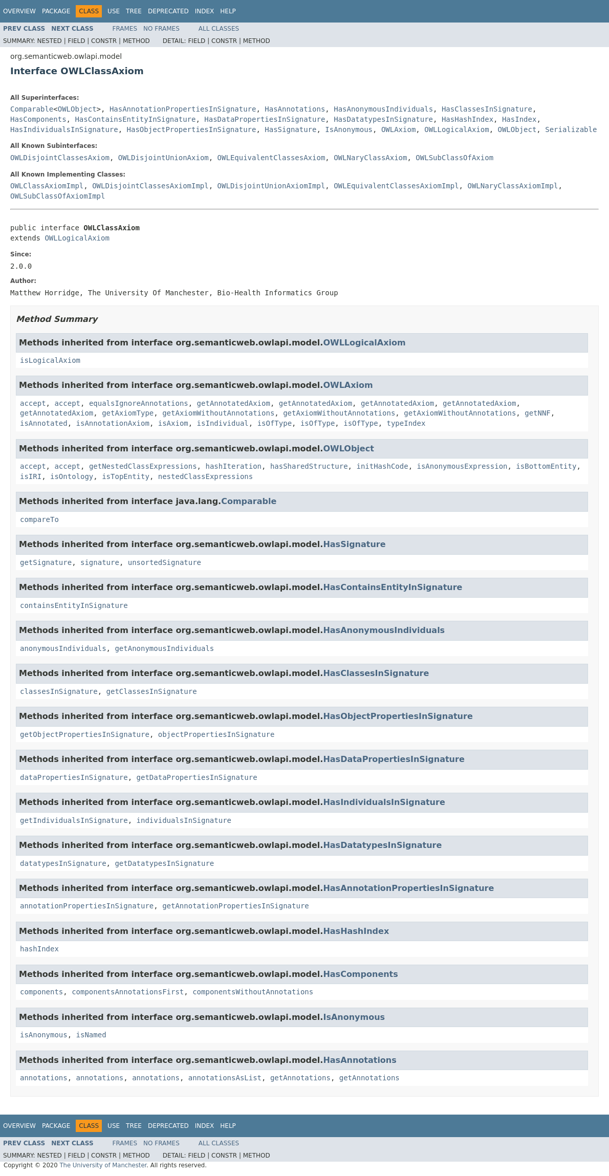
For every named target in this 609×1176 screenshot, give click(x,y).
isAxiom (173, 423)
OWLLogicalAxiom (456, 129)
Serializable (571, 129)
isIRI (30, 476)
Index (204, 11)
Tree (134, 11)
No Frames (161, 28)
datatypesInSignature (63, 863)
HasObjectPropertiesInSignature (191, 129)
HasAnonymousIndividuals (383, 109)
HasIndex (519, 119)
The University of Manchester (102, 1165)
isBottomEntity (546, 466)
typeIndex (406, 423)
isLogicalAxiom (50, 360)
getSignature (46, 562)
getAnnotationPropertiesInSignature (235, 906)
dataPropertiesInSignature (74, 777)
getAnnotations (300, 1078)
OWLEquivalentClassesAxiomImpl (396, 186)
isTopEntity (125, 476)
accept (33, 403)
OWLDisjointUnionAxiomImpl (271, 186)
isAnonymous (44, 1035)
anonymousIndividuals (63, 648)
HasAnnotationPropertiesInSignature (183, 109)
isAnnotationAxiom (112, 423)
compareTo (39, 519)
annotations (44, 1078)
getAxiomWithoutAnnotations (218, 413)
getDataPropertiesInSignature (197, 777)
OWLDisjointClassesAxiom (60, 158)
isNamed (91, 1035)
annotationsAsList (225, 1078)
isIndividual (223, 423)
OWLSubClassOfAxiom (454, 158)
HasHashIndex (467, 119)
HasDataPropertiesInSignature (264, 119)
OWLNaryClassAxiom (370, 158)
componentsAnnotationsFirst (128, 992)
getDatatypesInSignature (164, 863)
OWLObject (77, 109)
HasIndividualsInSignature (64, 129)
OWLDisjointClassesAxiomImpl (150, 186)
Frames (125, 28)
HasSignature (290, 129)
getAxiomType (128, 413)
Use (113, 11)
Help (228, 11)
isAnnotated (44, 423)
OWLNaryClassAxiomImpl (512, 186)
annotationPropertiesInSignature (87, 906)
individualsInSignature (184, 820)
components (41, 992)
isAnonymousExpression (462, 466)
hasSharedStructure (309, 466)
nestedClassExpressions (205, 476)
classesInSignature (59, 691)
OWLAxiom (398, 129)
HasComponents (38, 119)
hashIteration (233, 466)
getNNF (538, 413)
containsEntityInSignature (74, 605)
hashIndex (39, 949)
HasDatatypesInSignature (383, 119)
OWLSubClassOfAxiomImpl (57, 196)
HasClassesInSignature (487, 109)
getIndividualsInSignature (74, 820)
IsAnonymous (349, 129)
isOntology (71, 476)
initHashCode (382, 466)
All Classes (219, 28)
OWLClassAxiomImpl (46, 186)
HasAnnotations (295, 109)
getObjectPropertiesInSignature (84, 734)
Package (56, 11)
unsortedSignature (164, 562)
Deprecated (168, 11)
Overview (19, 11)
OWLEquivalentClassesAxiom (271, 158)
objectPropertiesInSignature (216, 734)
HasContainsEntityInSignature (135, 119)
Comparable (31, 109)
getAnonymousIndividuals (164, 648)
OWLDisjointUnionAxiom (163, 158)
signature (99, 562)
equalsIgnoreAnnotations (138, 403)
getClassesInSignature (151, 691)
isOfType (274, 423)
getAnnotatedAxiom (233, 403)
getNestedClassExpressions (143, 466)
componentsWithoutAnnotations (252, 992)
